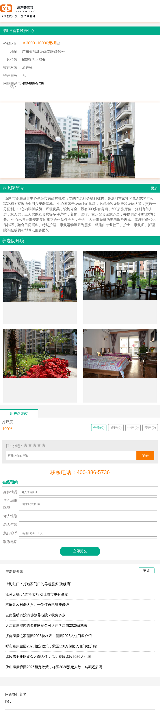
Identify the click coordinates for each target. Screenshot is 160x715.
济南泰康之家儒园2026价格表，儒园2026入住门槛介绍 (49, 636)
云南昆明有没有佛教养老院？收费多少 (35, 615)
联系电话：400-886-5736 (80, 472)
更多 (154, 188)
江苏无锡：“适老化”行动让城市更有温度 (37, 594)
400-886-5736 (33, 83)
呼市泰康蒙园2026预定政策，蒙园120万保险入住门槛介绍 (51, 646)
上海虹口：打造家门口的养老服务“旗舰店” (38, 584)
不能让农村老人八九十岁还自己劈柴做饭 (37, 605)
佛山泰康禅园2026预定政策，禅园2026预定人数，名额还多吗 (54, 667)
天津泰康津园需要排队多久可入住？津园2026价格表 (46, 625)
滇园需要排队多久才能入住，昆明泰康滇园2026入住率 (48, 656)
